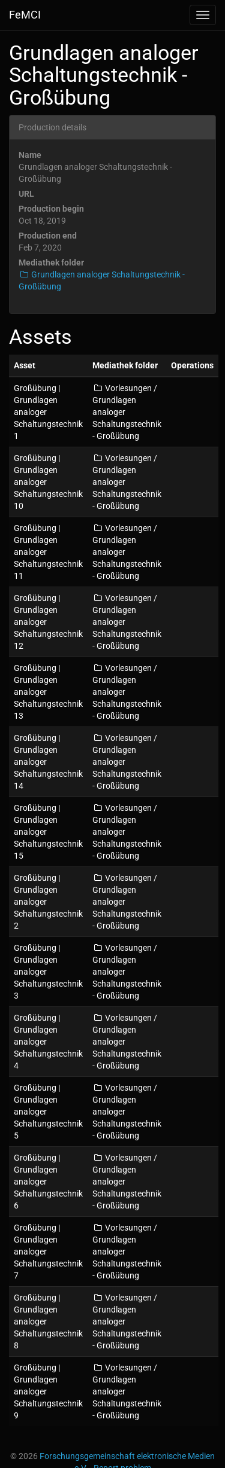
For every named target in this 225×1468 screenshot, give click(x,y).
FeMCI (25, 14)
